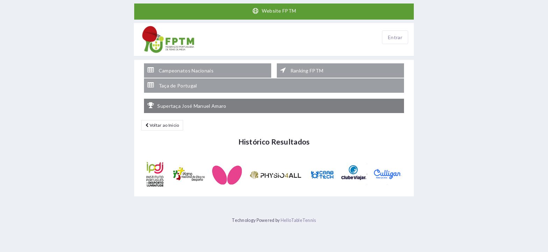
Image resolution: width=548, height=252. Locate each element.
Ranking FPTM (301, 70)
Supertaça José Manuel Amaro (186, 105)
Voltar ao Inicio (162, 125)
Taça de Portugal (172, 85)
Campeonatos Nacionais (180, 70)
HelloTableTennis (298, 220)
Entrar (395, 37)
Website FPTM (274, 10)
